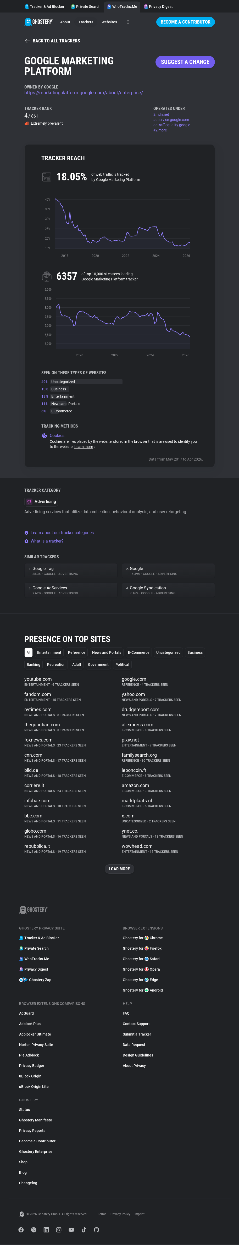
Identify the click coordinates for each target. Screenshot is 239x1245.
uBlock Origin (30, 1077)
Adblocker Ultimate (35, 1035)
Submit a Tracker (137, 1035)
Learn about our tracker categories (59, 532)
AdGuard (26, 1014)
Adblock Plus (30, 1024)
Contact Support (136, 1024)
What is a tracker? (44, 541)
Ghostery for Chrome (143, 938)
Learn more (85, 447)
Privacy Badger (31, 1066)
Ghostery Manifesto (35, 1121)
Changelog (28, 1183)
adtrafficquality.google (171, 125)
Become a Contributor (185, 22)
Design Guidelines (138, 1056)
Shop (23, 1162)
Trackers (86, 22)
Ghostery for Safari (141, 959)
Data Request (134, 1045)
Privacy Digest (158, 6)
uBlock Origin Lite (34, 1087)
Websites (109, 22)
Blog (23, 1173)
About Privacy (134, 1066)
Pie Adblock (29, 1056)
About (65, 22)
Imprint (139, 1214)
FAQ (126, 1014)
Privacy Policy (120, 1214)
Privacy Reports (32, 1131)
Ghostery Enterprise (35, 1152)
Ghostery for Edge (140, 980)
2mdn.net (161, 114)
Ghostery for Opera (141, 970)
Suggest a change (185, 62)
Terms (102, 1214)
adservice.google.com (171, 120)
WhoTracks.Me (122, 6)
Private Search (86, 6)
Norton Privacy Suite (36, 1045)
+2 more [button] (160, 130)
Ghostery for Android (143, 991)
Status (24, 1110)
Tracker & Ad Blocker (44, 6)
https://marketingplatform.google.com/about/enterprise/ (83, 92)
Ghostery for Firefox (142, 949)
